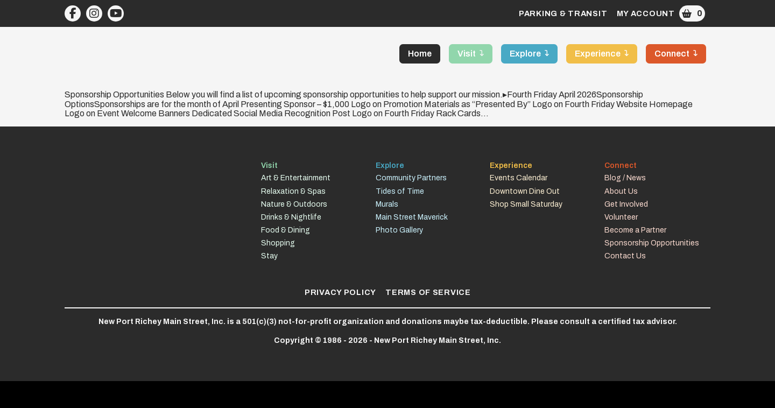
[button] (470, 53)
